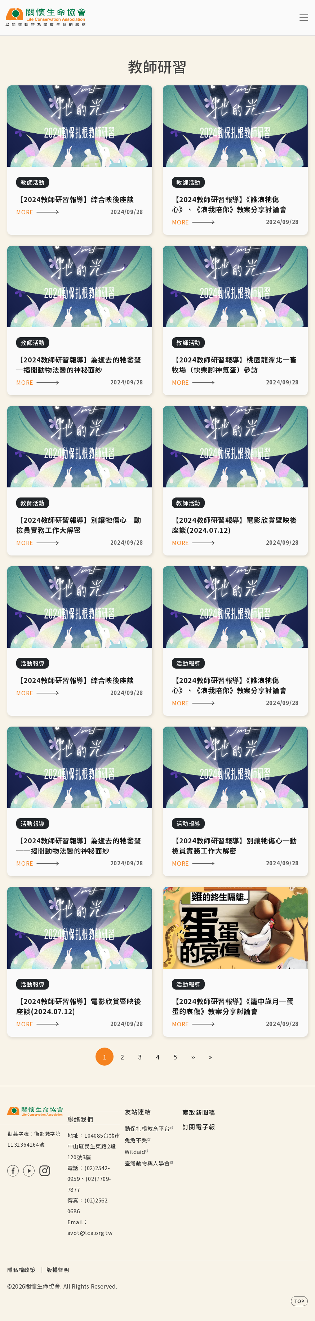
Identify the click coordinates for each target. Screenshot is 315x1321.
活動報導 (33, 663)
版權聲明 (57, 1269)
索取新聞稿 (199, 1112)
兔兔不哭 (138, 1140)
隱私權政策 (21, 1269)
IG (44, 1171)
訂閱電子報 (199, 1126)
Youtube (29, 1171)
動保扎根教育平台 (150, 1128)
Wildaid (137, 1151)
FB (13, 1171)
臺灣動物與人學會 (150, 1163)
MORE (24, 211)
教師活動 (33, 182)
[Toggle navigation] (304, 17)
